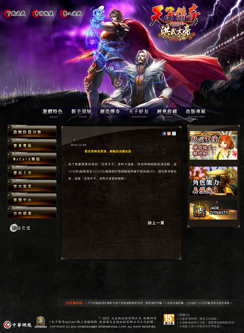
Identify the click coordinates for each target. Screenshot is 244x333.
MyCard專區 (32, 158)
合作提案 (32, 212)
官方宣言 (32, 185)
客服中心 (32, 199)
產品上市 (32, 172)
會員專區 (32, 144)
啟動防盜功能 (32, 131)
